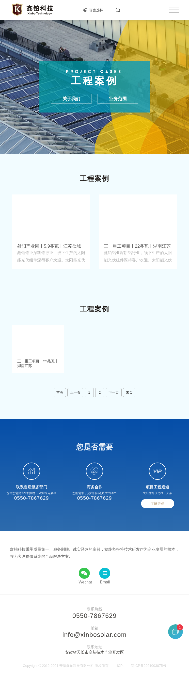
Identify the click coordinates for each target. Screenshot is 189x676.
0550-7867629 (31, 498)
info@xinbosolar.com (95, 635)
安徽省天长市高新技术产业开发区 (94, 653)
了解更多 (157, 504)
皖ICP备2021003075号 (148, 666)
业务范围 (118, 99)
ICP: (120, 666)
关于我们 (71, 99)
